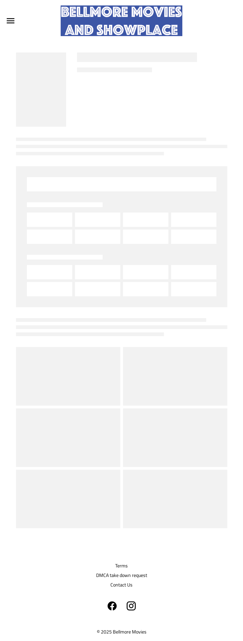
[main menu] (10, 21)
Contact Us (121, 584)
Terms (121, 565)
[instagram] (131, 605)
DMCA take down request (121, 575)
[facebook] (112, 605)
